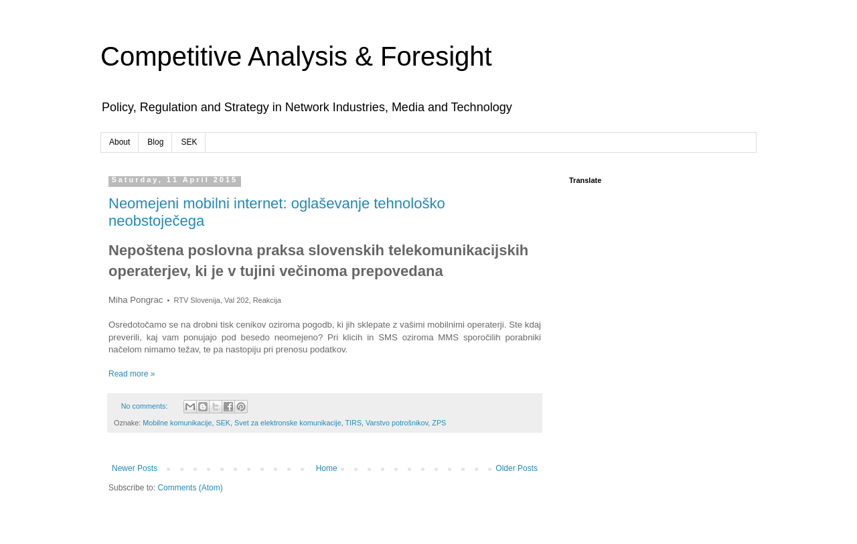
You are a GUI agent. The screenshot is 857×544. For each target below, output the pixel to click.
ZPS (439, 423)
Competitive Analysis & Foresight (296, 56)
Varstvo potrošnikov (397, 423)
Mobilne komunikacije (177, 423)
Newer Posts (134, 468)
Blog (155, 142)
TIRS (353, 423)
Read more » (131, 374)
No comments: (145, 406)
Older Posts (516, 468)
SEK (189, 142)
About (119, 142)
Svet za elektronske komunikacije (287, 423)
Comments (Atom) (189, 487)
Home (326, 468)
